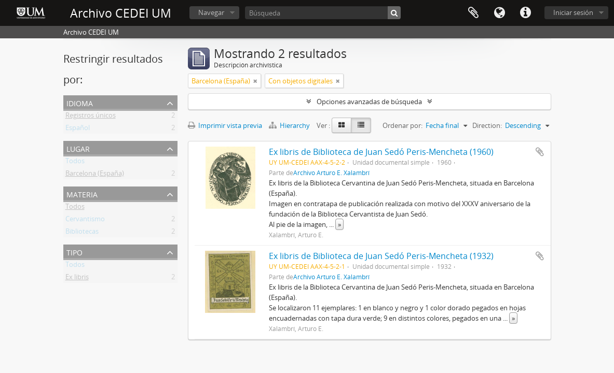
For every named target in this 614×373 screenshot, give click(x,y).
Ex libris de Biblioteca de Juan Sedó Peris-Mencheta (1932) (381, 256)
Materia (82, 193)
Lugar (78, 148)
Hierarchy (290, 125)
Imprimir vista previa (225, 125)
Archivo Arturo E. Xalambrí (331, 172)
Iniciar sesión (573, 12)
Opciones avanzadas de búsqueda (369, 101)
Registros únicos (90, 117)
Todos (75, 162)
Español (77, 129)
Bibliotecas (82, 233)
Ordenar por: (402, 125)
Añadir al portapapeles (540, 152)
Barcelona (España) (94, 175)
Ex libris (77, 278)
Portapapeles (473, 13)
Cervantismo (85, 220)
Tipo (74, 252)
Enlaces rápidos (525, 13)
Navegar (211, 12)
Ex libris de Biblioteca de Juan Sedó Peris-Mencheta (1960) (381, 151)
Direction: (487, 125)
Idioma (499, 13)
